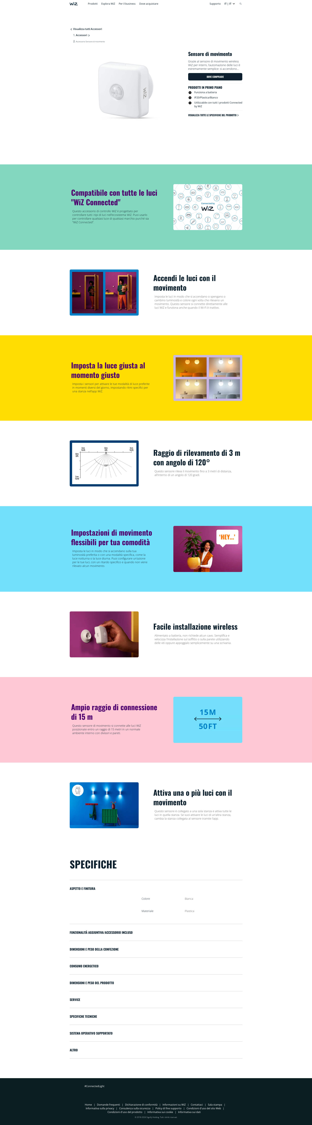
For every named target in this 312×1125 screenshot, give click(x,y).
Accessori (81, 35)
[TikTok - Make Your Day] (109, 1091)
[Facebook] (87, 1091)
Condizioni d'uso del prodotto (124, 1112)
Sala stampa (215, 1104)
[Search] (240, 4)
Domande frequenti (108, 1104)
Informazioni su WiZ (174, 1104)
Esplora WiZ (108, 3)
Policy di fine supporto (168, 1108)
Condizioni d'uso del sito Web (204, 1108)
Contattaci (197, 1104)
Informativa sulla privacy (100, 1108)
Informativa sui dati (189, 1112)
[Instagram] (92, 1091)
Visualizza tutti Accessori (86, 29)
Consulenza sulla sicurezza (134, 1108)
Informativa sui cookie (160, 1112)
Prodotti (93, 3)
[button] (229, 4)
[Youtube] (103, 1091)
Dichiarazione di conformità (141, 1104)
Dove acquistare (148, 3)
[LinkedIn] (98, 1091)
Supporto (215, 3)
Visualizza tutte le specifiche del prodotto (213, 115)
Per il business (127, 3)
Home (88, 1104)
